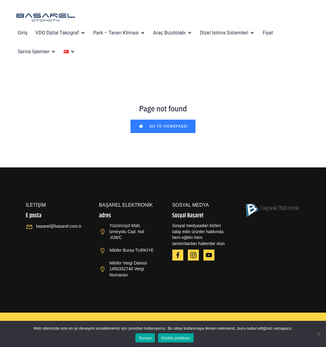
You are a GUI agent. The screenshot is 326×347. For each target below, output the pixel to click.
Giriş (22, 33)
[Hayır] (318, 334)
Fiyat (268, 33)
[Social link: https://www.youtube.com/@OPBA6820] (211, 255)
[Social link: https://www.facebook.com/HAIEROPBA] (180, 255)
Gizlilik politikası (176, 338)
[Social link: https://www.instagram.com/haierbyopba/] (195, 255)
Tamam (145, 338)
